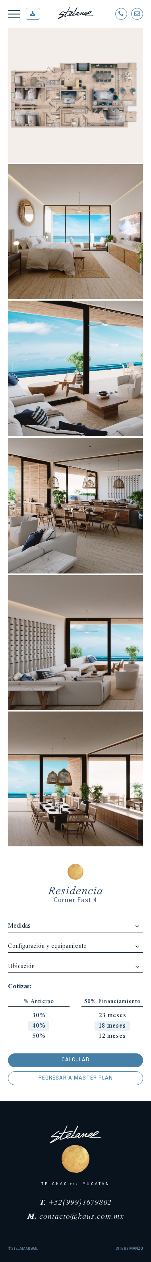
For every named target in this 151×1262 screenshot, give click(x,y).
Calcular (75, 1060)
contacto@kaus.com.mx (75, 1217)
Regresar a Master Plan (76, 1078)
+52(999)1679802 (76, 1203)
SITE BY (129, 1249)
